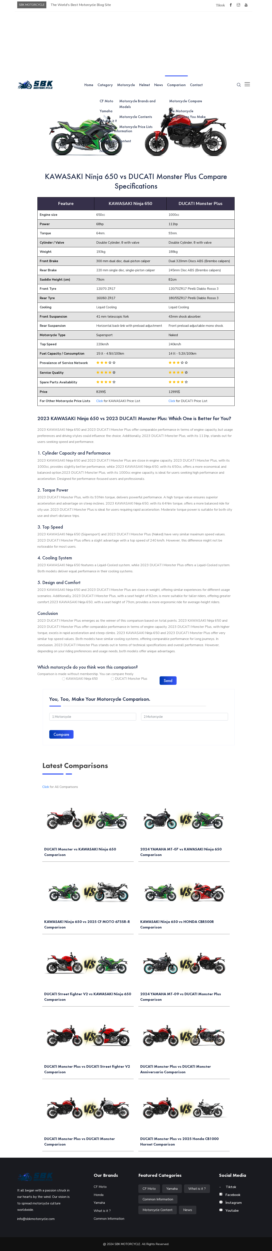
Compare (61, 734)
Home (88, 84)
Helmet (144, 84)
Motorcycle (126, 84)
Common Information (109, 1219)
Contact (196, 84)
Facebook (229, 1195)
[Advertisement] (136, 43)
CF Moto (100, 1187)
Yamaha (99, 1203)
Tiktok (227, 1187)
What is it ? (102, 1211)
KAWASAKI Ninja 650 (82, 679)
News (158, 84)
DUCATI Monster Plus (131, 679)
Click (99, 401)
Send (168, 680)
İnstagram (230, 1202)
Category (105, 84)
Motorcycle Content (158, 1210)
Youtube (229, 1210)
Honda (98, 1195)
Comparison (176, 84)
